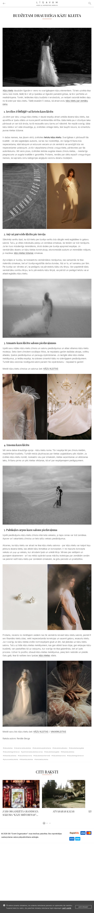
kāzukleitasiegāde (77, 748)
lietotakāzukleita (42, 759)
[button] (44, 823)
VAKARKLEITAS (58, 731)
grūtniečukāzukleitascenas (32, 752)
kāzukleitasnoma (25, 756)
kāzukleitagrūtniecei (12, 752)
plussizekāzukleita (11, 759)
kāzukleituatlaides (60, 748)
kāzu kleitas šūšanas (23, 253)
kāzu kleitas (44, 655)
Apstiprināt (83, 907)
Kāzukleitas (8, 748)
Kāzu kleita (8, 90)
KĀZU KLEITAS (50, 369)
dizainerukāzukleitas (23, 748)
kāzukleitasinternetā (42, 756)
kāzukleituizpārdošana (42, 748)
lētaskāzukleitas (68, 752)
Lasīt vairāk (66, 908)
